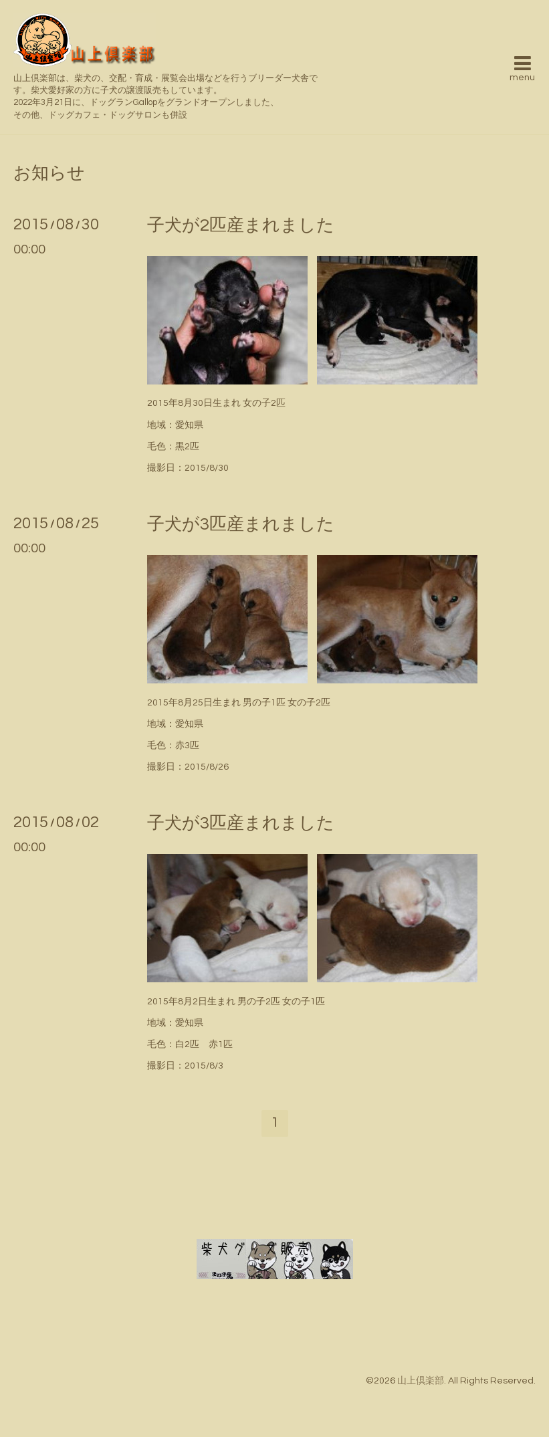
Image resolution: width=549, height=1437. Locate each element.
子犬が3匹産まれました (240, 524)
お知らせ (49, 173)
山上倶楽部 (420, 1381)
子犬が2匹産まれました (240, 225)
